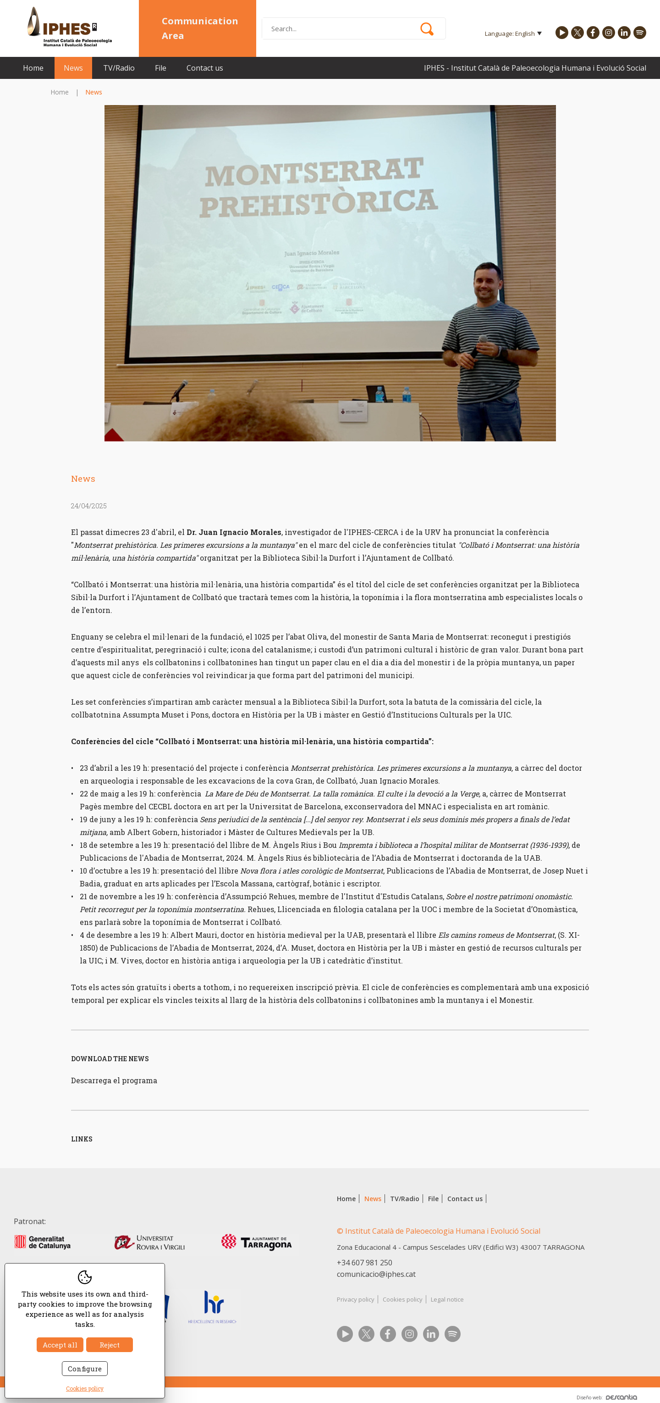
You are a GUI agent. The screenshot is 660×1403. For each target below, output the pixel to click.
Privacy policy (355, 1299)
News (73, 68)
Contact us (205, 68)
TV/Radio (119, 68)
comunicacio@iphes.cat (376, 1274)
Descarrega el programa (114, 1080)
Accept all (60, 1344)
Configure (85, 1368)
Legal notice (447, 1299)
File (160, 68)
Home (33, 68)
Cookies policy (403, 1299)
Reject (109, 1344)
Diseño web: (607, 1397)
